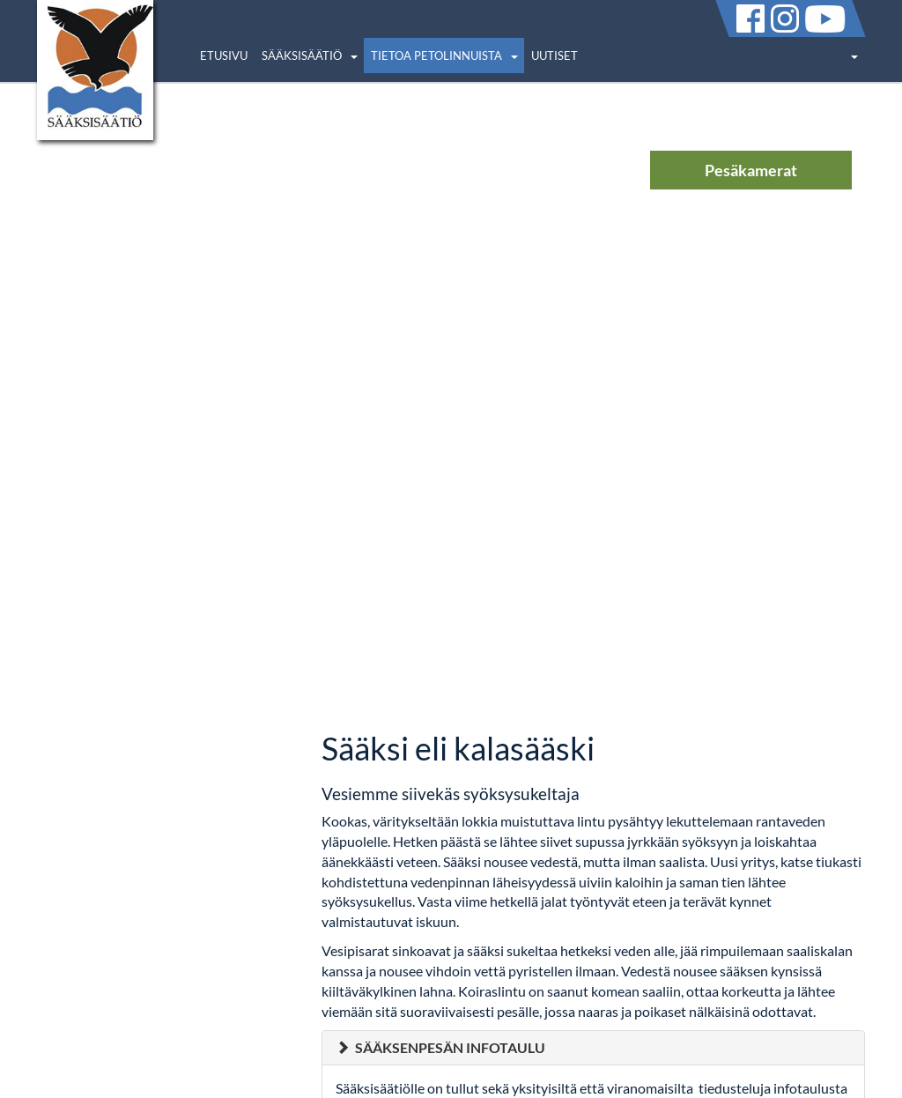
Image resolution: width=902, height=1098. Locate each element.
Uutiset (554, 55)
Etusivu (224, 55)
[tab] (593, 1048)
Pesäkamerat (751, 170)
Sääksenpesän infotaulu (450, 1047)
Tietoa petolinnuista (436, 55)
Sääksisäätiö (302, 55)
